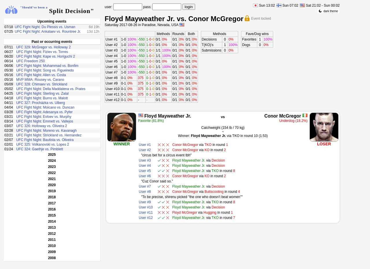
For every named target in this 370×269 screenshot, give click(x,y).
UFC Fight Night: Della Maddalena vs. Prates (50, 89)
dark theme (328, 11)
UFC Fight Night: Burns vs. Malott (42, 98)
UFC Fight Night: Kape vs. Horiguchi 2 (45, 56)
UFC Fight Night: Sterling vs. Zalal (42, 94)
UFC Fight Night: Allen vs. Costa (41, 75)
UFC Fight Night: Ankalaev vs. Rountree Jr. (48, 32)
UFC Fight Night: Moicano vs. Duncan (45, 107)
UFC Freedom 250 (30, 61)
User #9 (112, 83)
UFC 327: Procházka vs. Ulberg (40, 103)
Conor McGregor (282, 116)
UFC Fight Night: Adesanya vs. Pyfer (44, 112)
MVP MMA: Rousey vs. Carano (40, 80)
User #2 (112, 45)
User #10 (113, 89)
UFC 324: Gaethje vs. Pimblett (39, 149)
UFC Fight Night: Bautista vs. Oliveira (45, 140)
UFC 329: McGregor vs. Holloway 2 (43, 47)
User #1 (112, 39)
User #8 (112, 78)
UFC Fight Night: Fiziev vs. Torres (42, 52)
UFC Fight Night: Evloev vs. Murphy (43, 117)
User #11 (113, 94)
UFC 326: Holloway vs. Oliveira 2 (41, 126)
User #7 (112, 72)
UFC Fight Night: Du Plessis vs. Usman (45, 27)
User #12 (113, 100)
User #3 (112, 50)
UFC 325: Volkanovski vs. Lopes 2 (42, 144)
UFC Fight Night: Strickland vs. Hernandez (49, 135)
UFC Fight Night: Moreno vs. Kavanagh (46, 131)
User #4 (112, 56)
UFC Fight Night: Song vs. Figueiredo (45, 70)
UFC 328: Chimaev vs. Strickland (41, 84)
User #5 (112, 61)
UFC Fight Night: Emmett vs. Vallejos (44, 121)
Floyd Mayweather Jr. (167, 116)
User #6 (112, 67)
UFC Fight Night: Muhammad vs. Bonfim (47, 66)
